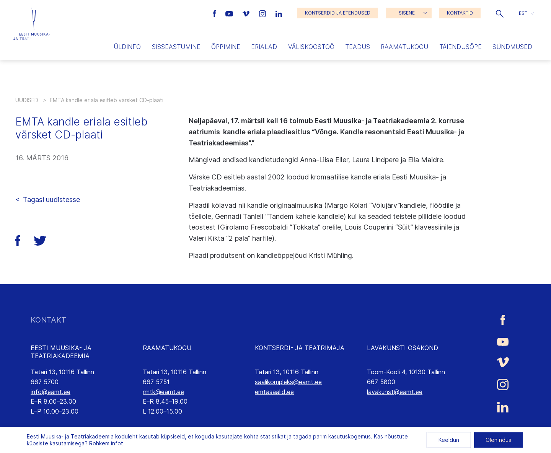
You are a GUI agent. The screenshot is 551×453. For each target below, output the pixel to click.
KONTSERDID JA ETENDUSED (337, 13)
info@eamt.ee (50, 392)
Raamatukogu (404, 47)
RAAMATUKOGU (167, 348)
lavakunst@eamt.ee (394, 392)
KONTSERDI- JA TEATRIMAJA (299, 348)
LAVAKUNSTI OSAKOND (402, 348)
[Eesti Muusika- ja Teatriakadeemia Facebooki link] (215, 13)
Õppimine (225, 47)
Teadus (357, 47)
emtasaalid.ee (274, 392)
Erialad (264, 47)
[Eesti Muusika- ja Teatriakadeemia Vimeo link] (247, 13)
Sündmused (512, 47)
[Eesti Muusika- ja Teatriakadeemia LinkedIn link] (279, 13)
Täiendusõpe (460, 47)
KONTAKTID (460, 13)
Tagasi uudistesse (51, 200)
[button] (500, 13)
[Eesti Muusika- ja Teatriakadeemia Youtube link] (230, 13)
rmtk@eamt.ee (163, 392)
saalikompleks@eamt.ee (288, 382)
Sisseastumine (176, 47)
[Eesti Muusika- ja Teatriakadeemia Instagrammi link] (263, 13)
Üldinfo (127, 47)
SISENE (407, 13)
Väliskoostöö (311, 47)
